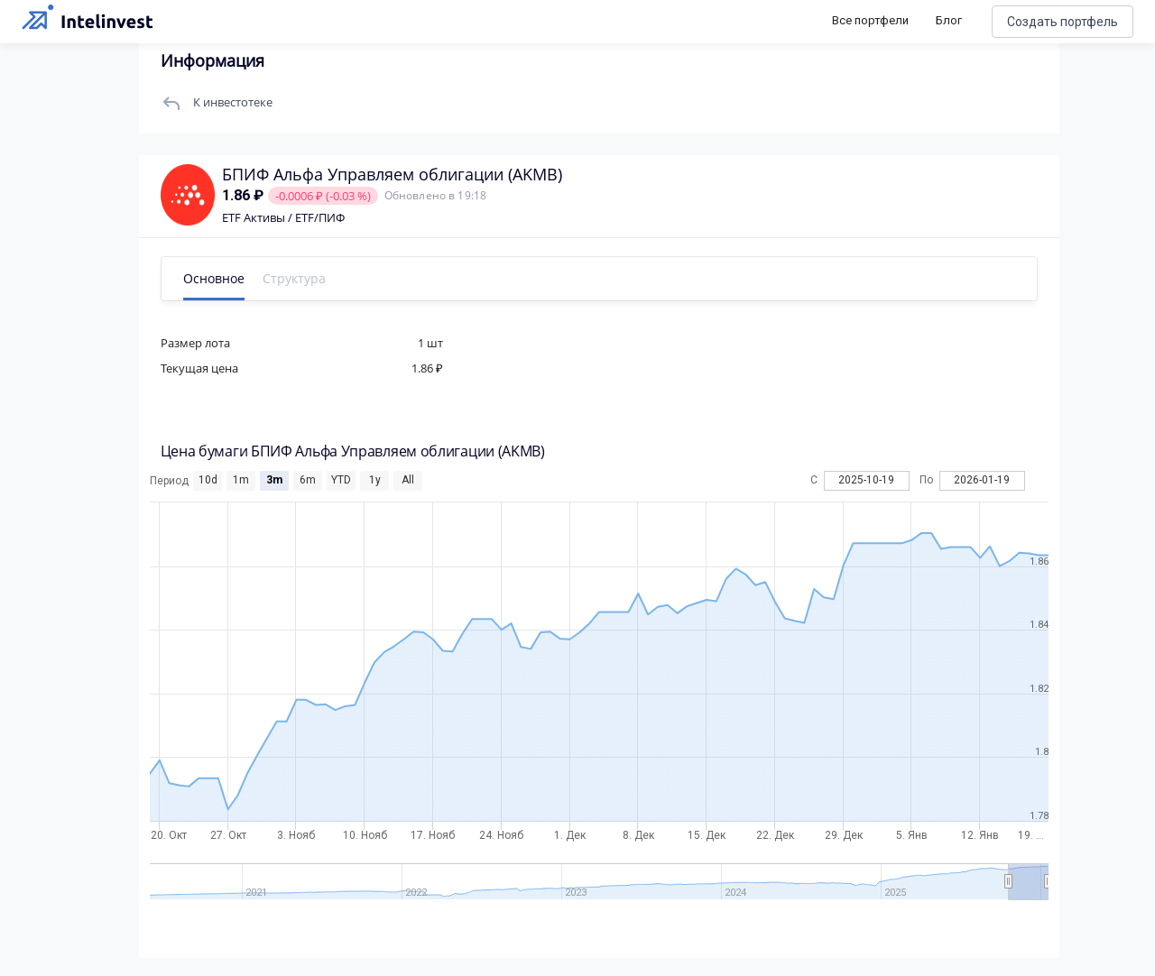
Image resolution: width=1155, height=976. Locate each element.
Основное (219, 278)
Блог (949, 20)
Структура (299, 278)
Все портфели (870, 20)
